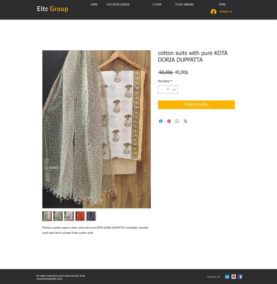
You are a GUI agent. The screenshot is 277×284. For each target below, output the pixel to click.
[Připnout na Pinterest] (169, 121)
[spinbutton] (168, 89)
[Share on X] (185, 121)
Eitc (53, 9)
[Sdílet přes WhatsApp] (177, 121)
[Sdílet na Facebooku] (160, 121)
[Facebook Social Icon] (240, 276)
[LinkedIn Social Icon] (227, 276)
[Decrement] (161, 89)
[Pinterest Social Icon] (234, 276)
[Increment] (174, 89)
